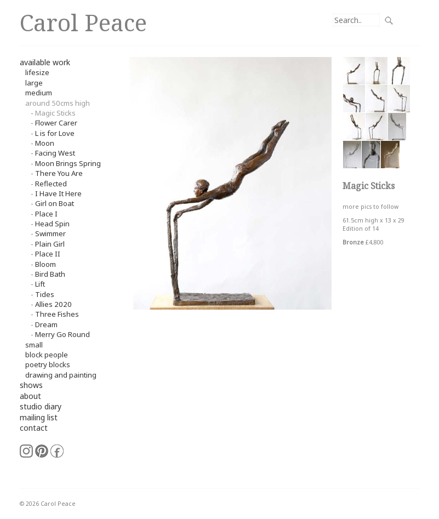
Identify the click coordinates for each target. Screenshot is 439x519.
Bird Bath (50, 274)
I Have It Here (58, 193)
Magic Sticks (55, 113)
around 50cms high (57, 103)
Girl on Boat (54, 203)
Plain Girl (50, 244)
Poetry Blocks (47, 364)
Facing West (55, 153)
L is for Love (55, 133)
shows (31, 385)
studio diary (40, 406)
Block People (46, 355)
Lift (40, 284)
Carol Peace (83, 22)
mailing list (39, 417)
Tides (44, 294)
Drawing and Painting (60, 375)
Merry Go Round (62, 334)
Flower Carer (56, 123)
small (34, 345)
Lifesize (37, 72)
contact (34, 428)
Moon (44, 143)
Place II (47, 254)
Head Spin (52, 224)
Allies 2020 (53, 304)
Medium (38, 93)
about (30, 396)
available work (45, 62)
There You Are (59, 173)
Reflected (51, 184)
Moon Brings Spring (68, 163)
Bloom (45, 264)
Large (34, 83)
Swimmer (50, 233)
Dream (46, 324)
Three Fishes (57, 314)
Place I (46, 214)
